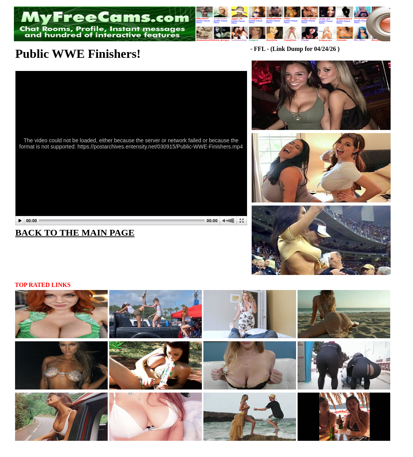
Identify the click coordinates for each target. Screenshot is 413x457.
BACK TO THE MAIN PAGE (75, 233)
